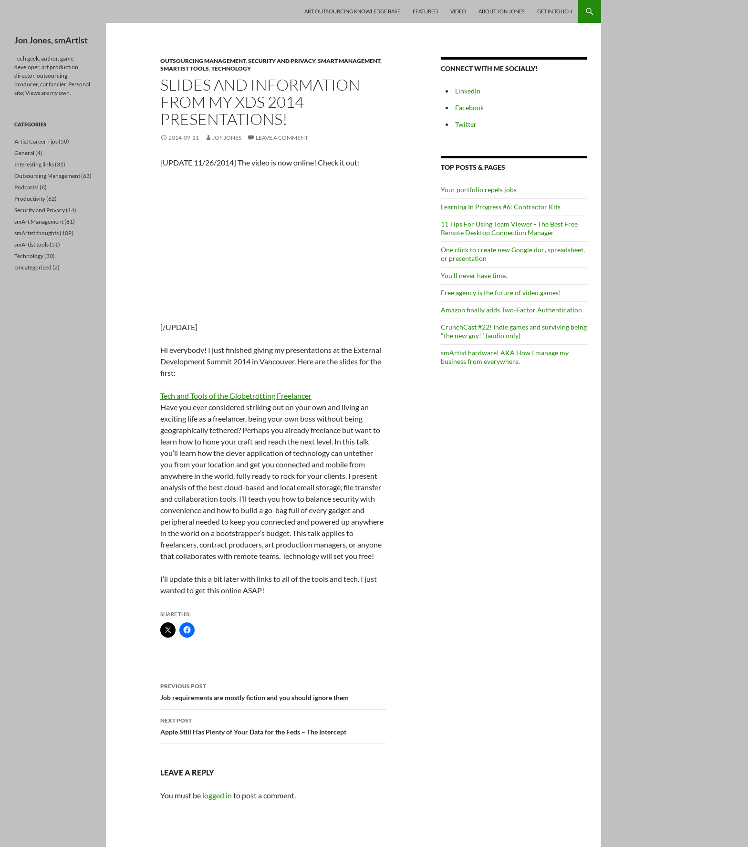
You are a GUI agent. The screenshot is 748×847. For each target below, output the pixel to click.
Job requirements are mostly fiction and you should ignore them (273, 691)
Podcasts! (26, 187)
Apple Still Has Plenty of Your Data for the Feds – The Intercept (273, 725)
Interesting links (34, 164)
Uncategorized (33, 267)
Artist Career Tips (36, 141)
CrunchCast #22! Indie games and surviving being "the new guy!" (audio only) (514, 331)
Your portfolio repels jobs (479, 190)
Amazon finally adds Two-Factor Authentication (511, 310)
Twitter (466, 124)
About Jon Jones (501, 11)
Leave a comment (282, 137)
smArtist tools (184, 68)
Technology (231, 68)
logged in (217, 795)
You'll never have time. (474, 275)
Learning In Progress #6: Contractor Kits (501, 207)
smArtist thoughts (36, 233)
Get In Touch (554, 11)
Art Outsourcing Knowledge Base (352, 11)
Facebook (469, 107)
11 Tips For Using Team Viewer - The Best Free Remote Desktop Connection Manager (509, 228)
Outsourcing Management (203, 60)
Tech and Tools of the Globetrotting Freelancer (236, 395)
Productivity (29, 198)
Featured (425, 11)
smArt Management (349, 60)
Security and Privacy (281, 60)
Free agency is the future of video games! (501, 293)
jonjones (226, 137)
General (24, 152)
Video (458, 11)
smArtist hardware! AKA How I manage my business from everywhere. (505, 357)
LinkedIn (467, 91)
